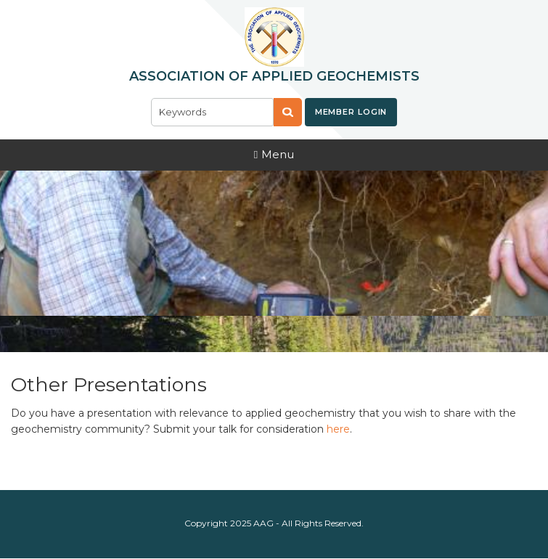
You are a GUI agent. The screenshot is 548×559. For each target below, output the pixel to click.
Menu (274, 154)
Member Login (351, 112)
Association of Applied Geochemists (274, 76)
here (338, 429)
